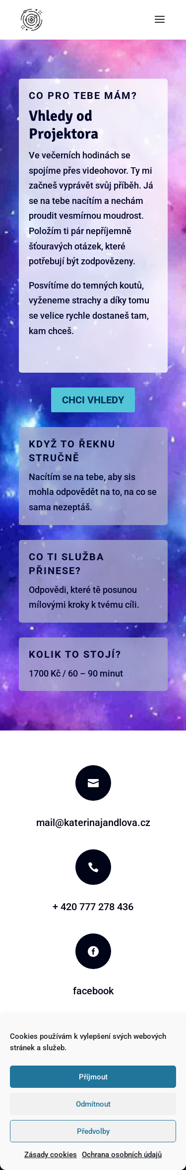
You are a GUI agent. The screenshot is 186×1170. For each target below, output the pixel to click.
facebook (93, 991)
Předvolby (93, 1131)
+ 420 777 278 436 (93, 907)
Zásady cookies (50, 1154)
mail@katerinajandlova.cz (93, 823)
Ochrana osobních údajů (122, 1154)
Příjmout (93, 1076)
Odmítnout (93, 1104)
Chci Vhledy (93, 400)
